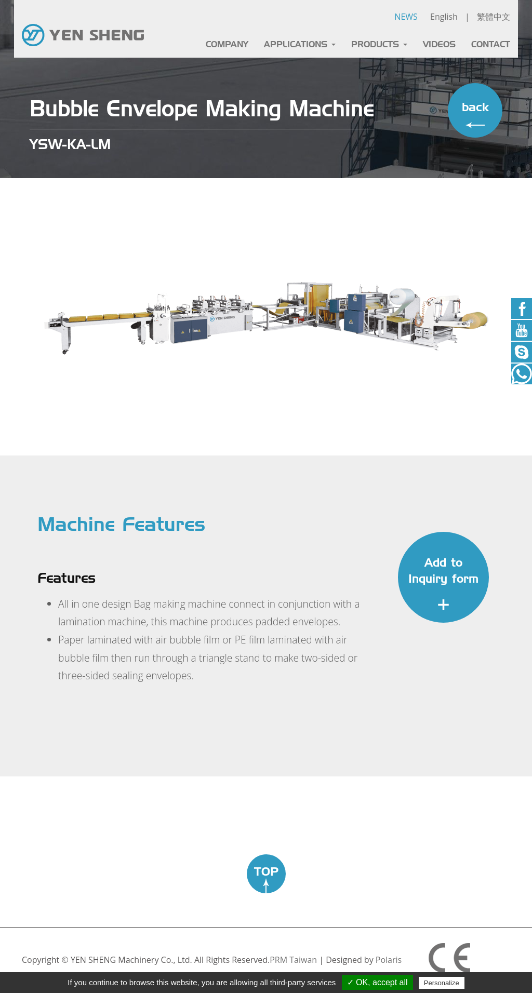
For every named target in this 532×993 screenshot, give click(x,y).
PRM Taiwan (293, 959)
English (444, 16)
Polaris (389, 959)
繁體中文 (493, 16)
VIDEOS (439, 44)
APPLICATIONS (300, 44)
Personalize (441, 983)
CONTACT (490, 44)
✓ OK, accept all (377, 982)
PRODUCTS (379, 44)
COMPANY (227, 44)
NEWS (405, 16)
